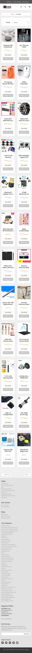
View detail (8, 55)
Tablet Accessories (6, 568)
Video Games (4, 544)
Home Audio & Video (6, 535)
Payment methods (6, 490)
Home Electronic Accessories (9, 547)
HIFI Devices (4, 539)
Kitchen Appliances (6, 595)
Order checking (17, 2)
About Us (3, 493)
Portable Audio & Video (7, 534)
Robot (3, 554)
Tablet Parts (4, 566)
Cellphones (4, 587)
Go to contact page (6, 620)
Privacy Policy (5, 485)
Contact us (9, 2)
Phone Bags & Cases (6, 592)
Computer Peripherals (7, 561)
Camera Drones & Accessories (9, 529)
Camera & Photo (5, 527)
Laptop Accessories (6, 571)
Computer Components (7, 559)
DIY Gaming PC (5, 585)
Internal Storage (5, 576)
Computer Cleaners (6, 563)
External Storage (5, 575)
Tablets (3, 564)
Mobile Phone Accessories (8, 588)
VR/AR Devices (5, 552)
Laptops (3, 569)
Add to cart (8, 58)
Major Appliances (6, 600)
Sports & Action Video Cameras (9, 530)
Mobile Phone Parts (6, 590)
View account (25, 2)
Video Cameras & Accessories (9, 532)
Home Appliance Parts (7, 602)
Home (12, 14)
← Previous (6, 474)
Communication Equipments (9, 593)
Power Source (5, 556)
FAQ (2, 488)
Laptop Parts (4, 573)
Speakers (3, 537)
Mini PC (3, 581)
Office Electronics (6, 558)
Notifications (4, 516)
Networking (4, 578)
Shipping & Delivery (6, 495)
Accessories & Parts (6, 549)
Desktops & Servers (6, 583)
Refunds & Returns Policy (8, 492)
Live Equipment (5, 540)
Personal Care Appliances (8, 599)
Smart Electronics (6, 542)
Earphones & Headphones (8, 546)
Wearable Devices (6, 551)
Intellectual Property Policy (8, 497)
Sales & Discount (5, 517)
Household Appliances (7, 597)
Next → (27, 474)
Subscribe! (27, 635)
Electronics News (5, 519)
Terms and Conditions (7, 487)
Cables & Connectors (6, 580)
